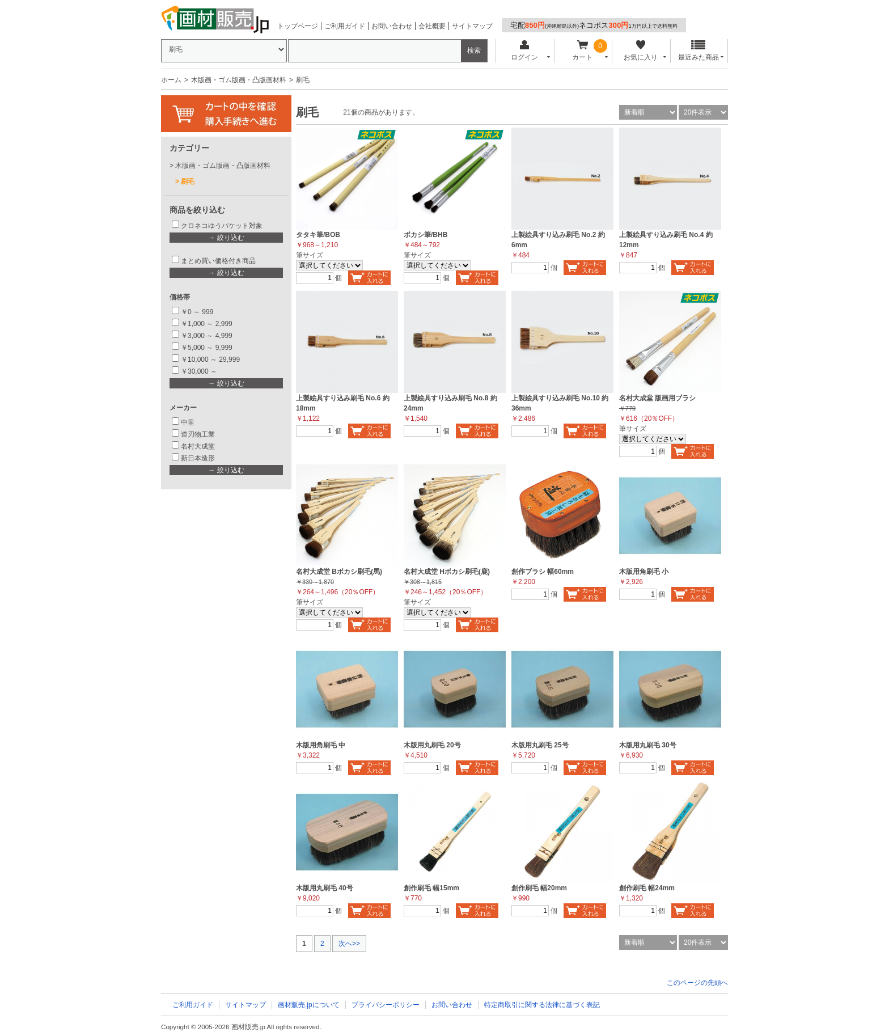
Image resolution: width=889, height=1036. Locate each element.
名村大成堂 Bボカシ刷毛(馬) (339, 572)
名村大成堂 (198, 446)
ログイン (524, 50)
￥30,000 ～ (200, 371)
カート (582, 50)
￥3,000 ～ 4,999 (206, 336)
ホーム (171, 80)
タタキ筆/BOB (318, 235)
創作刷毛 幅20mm (539, 888)
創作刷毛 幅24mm (647, 888)
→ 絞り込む (226, 238)
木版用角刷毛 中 (320, 745)
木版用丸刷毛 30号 (647, 745)
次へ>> (349, 944)
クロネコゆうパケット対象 (222, 226)
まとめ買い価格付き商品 (218, 261)
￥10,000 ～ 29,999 (210, 359)
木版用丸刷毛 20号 (432, 745)
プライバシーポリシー (386, 1005)
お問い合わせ (391, 26)
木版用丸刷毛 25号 (540, 745)
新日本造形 (198, 458)
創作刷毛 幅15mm (431, 888)
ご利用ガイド (344, 26)
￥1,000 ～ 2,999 (206, 324)
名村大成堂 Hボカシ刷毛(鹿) (447, 572)
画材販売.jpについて (309, 1005)
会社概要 (432, 26)
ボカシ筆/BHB (425, 235)
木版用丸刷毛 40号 (324, 888)
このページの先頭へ (697, 983)
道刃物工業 (198, 434)
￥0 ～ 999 (197, 312)
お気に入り (640, 50)
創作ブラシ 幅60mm (542, 572)
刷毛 (187, 181)
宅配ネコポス (594, 25)
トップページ (297, 26)
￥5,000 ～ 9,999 (206, 348)
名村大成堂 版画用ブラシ (657, 398)
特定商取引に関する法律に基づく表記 (542, 1005)
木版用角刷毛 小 (643, 572)
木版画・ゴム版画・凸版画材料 (238, 80)
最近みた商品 (698, 50)
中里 (187, 422)
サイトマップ (472, 26)
